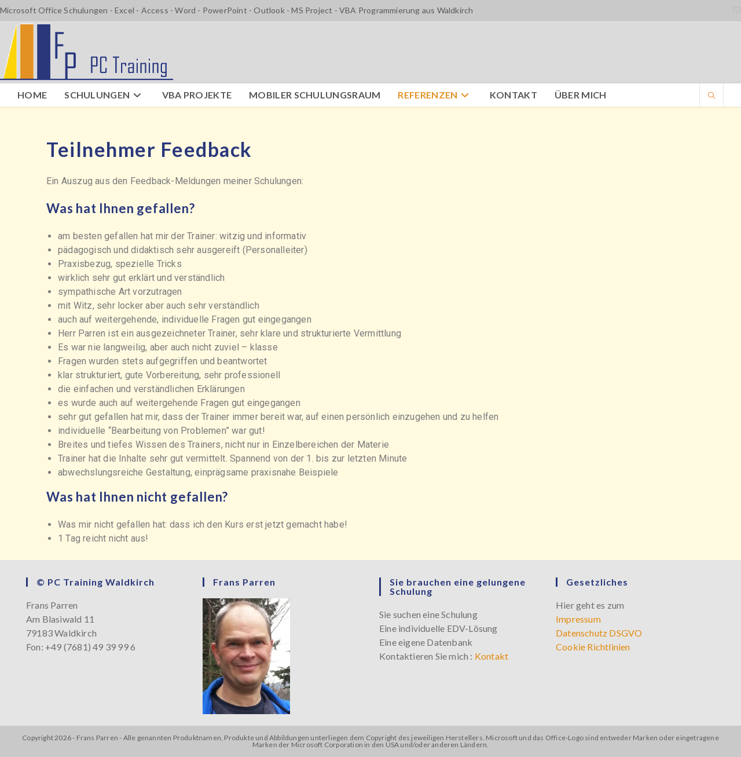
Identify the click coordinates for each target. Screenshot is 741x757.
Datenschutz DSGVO (599, 632)
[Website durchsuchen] (711, 96)
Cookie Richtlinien (593, 646)
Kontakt (491, 655)
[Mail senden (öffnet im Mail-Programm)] (735, 10)
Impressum (578, 618)
